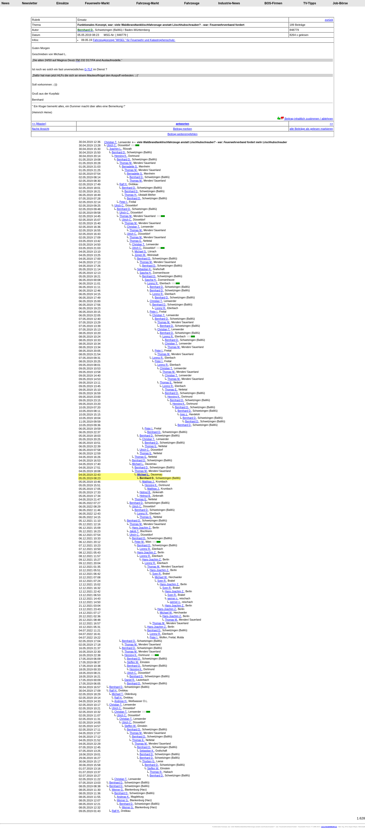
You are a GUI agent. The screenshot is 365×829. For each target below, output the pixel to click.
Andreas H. (120, 701)
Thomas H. (130, 194)
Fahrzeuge (191, 3)
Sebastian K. (144, 269)
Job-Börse (340, 3)
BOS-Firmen (273, 3)
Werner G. (117, 789)
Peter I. (123, 202)
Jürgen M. (140, 255)
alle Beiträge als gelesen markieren (311, 128)
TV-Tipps (309, 3)
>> (331, 123)
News (5, 3)
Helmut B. (145, 492)
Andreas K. (123, 796)
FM (78, 60)
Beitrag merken (182, 128)
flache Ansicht (40, 128)
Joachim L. (115, 148)
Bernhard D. (118, 152)
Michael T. (117, 694)
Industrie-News (229, 3)
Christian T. (110, 142)
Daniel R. (129, 680)
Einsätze (62, 3)
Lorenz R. (152, 283)
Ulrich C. (111, 145)
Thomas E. (135, 240)
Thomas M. (125, 163)
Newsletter (29, 3)
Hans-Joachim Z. (141, 527)
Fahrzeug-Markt (147, 3)
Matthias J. (148, 481)
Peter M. (139, 541)
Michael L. (138, 464)
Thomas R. (156, 772)
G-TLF (88, 69)
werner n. (172, 598)
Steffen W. (133, 662)
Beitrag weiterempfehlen (183, 134)
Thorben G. (148, 761)
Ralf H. (123, 184)
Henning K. (120, 156)
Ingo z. (184, 414)
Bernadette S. (129, 166)
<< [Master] (39, 123)
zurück (329, 19)
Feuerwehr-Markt (97, 3)
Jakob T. (134, 531)
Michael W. (161, 577)
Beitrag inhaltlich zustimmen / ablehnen (305, 118)
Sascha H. (145, 272)
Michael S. (140, 251)
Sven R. (156, 573)
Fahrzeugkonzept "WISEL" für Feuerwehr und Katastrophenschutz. (134, 39)
